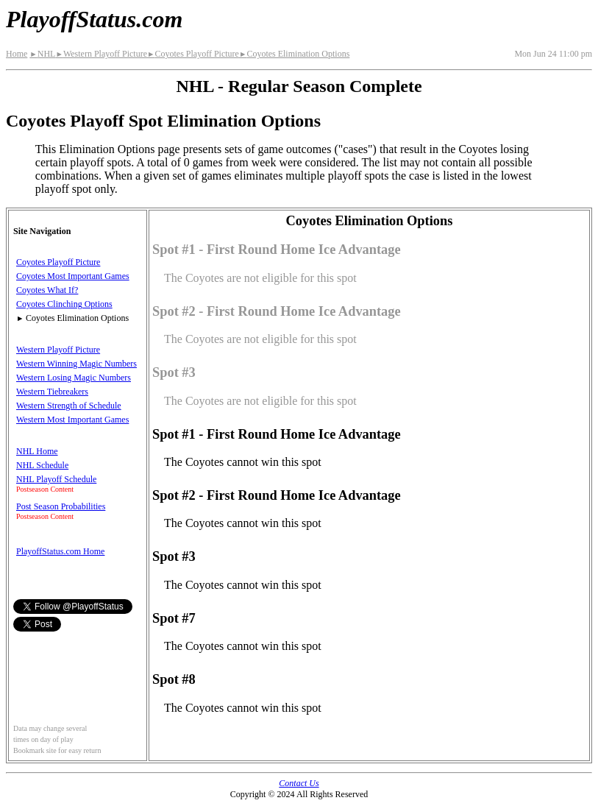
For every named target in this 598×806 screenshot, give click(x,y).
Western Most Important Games (72, 419)
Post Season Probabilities (60, 506)
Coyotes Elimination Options (294, 54)
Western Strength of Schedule (68, 405)
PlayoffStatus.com (94, 19)
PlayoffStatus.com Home (60, 551)
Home (16, 54)
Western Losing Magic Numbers (73, 377)
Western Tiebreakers (52, 391)
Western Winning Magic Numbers (76, 363)
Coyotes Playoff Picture (193, 54)
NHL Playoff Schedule (56, 479)
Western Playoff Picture (101, 54)
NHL (42, 54)
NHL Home (37, 451)
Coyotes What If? (47, 290)
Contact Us (298, 783)
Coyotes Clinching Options (64, 304)
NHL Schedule (42, 465)
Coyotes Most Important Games (72, 276)
